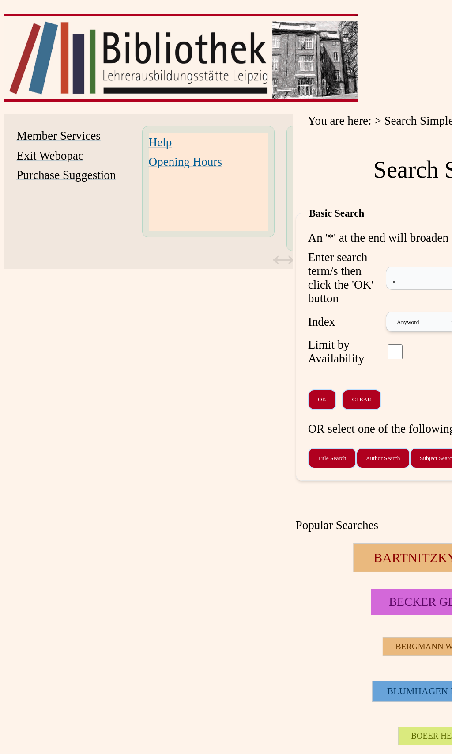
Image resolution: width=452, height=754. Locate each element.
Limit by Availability (336, 351)
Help (160, 142)
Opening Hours (185, 161)
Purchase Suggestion (66, 175)
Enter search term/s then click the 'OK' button (340, 278)
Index (321, 321)
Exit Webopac (49, 155)
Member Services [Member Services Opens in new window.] (58, 135)
